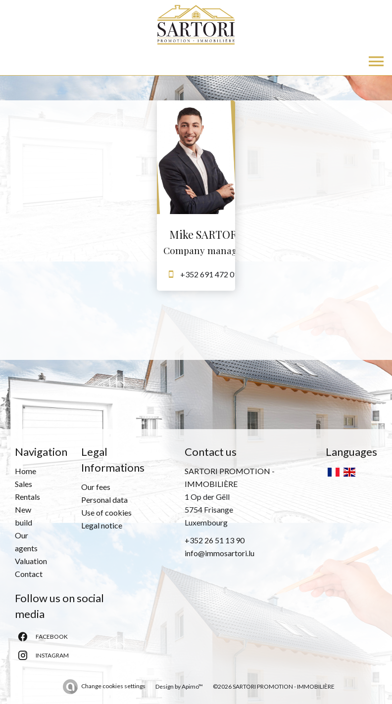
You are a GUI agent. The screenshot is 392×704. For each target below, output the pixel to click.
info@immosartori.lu (219, 553)
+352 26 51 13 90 (215, 540)
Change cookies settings (113, 686)
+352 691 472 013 (211, 274)
